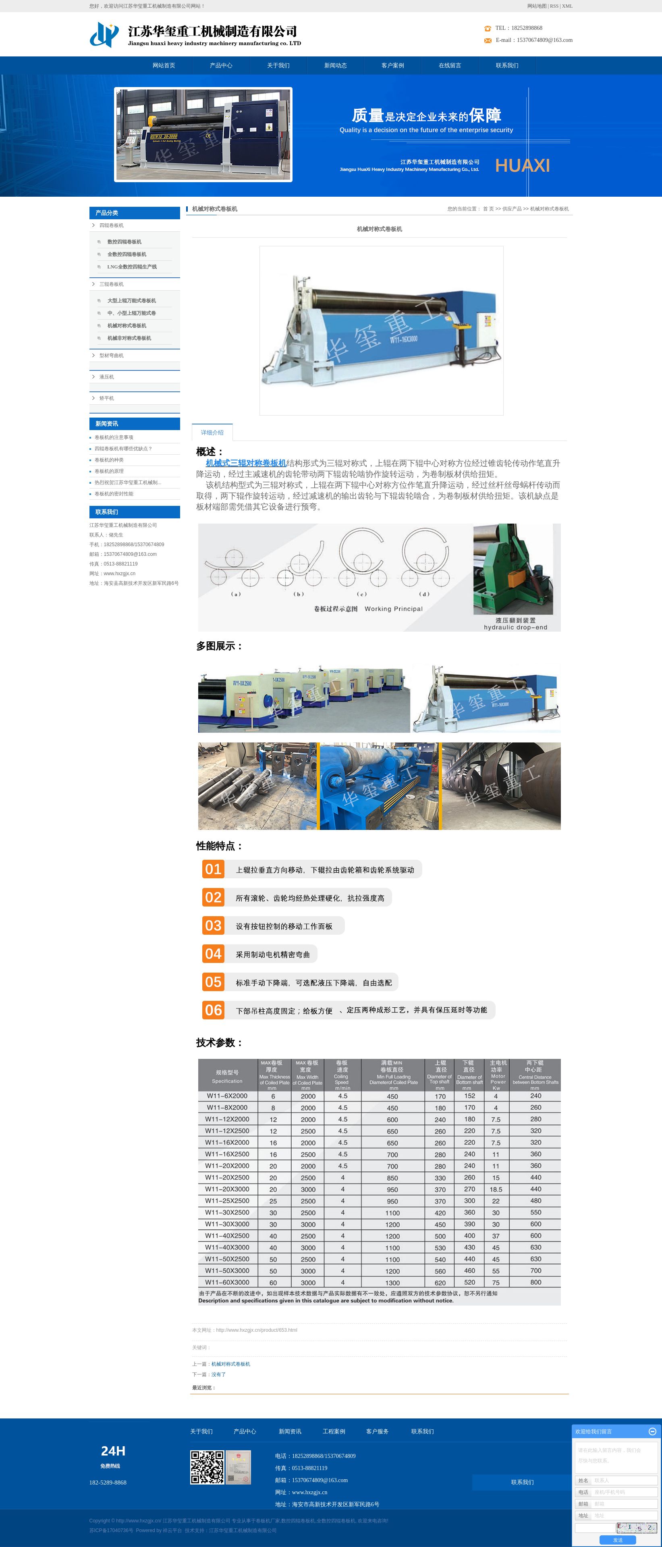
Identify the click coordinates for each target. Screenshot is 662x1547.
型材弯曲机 (112, 355)
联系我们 (507, 65)
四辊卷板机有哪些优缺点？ (124, 448)
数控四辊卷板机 (124, 242)
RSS (554, 6)
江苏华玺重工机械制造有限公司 (243, 1530)
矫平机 (107, 398)
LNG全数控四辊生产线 (132, 267)
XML (567, 6)
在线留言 (450, 65)
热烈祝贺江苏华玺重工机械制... (128, 482)
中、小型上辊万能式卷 (132, 313)
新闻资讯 (290, 1431)
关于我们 (278, 65)
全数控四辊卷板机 (127, 254)
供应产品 (512, 209)
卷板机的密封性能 (114, 494)
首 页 (488, 209)
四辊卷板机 (112, 225)
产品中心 (221, 65)
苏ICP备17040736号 (111, 1530)
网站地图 (537, 6)
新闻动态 (335, 65)
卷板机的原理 (109, 471)
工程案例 (334, 1431)
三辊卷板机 (112, 284)
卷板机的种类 (109, 460)
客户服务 (377, 1431)
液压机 (107, 377)
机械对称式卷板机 (127, 326)
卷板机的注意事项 (114, 437)
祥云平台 (172, 1530)
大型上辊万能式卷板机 (132, 301)
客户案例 (393, 65)
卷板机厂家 (268, 1521)
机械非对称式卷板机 (129, 338)
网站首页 (164, 65)
